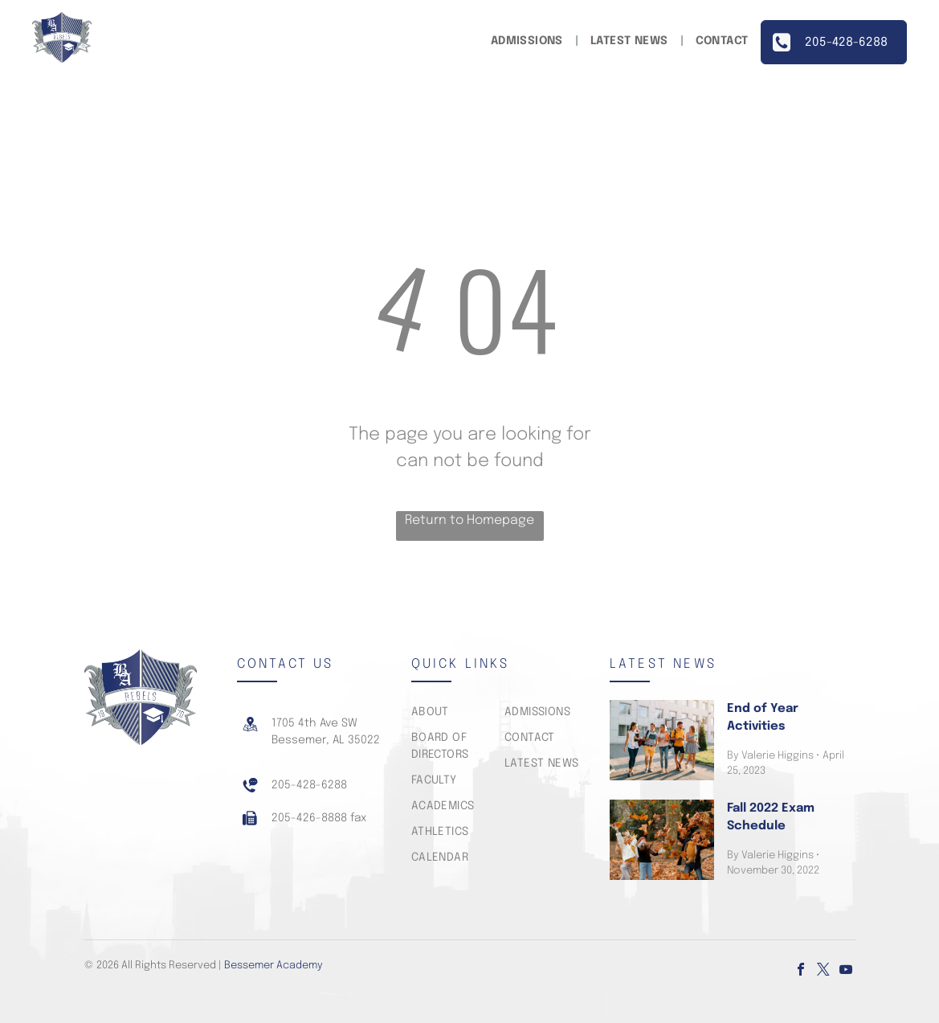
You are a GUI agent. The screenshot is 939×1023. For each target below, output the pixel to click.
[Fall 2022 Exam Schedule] (662, 840)
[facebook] (800, 971)
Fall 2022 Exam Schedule (770, 817)
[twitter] (823, 971)
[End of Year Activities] (662, 740)
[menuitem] (528, 41)
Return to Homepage (469, 520)
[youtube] (845, 971)
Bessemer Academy (273, 965)
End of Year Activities (762, 718)
